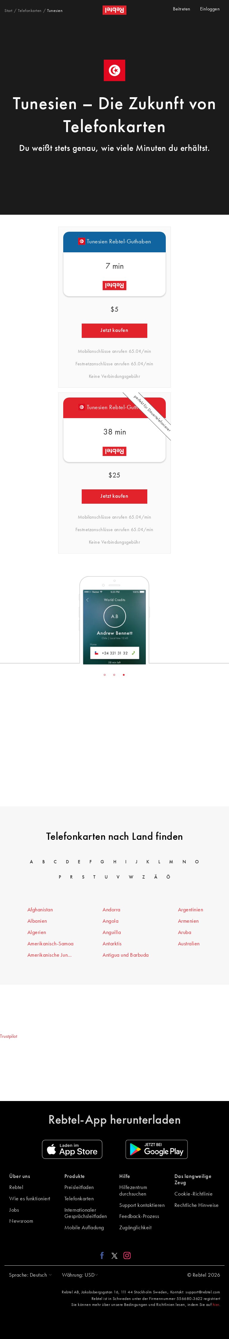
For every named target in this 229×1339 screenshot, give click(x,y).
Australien (189, 944)
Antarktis (112, 944)
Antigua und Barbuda (126, 955)
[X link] (114, 1255)
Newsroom (21, 1221)
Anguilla (112, 932)
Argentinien (190, 910)
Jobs (14, 1210)
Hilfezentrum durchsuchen (133, 1191)
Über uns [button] (19, 1176)
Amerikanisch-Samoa (50, 944)
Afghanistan (40, 910)
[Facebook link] (103, 1255)
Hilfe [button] (124, 1176)
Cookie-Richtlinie (193, 1194)
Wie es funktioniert (29, 1199)
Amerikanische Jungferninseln (50, 955)
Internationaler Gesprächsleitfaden (85, 1213)
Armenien (188, 921)
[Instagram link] (125, 1255)
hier (216, 1305)
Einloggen (210, 9)
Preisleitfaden (79, 1187)
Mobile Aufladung (84, 1227)
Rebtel (16, 1187)
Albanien (37, 921)
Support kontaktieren (142, 1205)
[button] (29, 1275)
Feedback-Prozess (139, 1216)
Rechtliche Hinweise (196, 1205)
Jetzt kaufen (114, 330)
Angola (110, 921)
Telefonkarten (79, 1199)
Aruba (184, 932)
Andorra (111, 910)
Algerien (36, 932)
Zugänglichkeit (135, 1227)
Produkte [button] (74, 1176)
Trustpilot (8, 1036)
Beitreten (182, 9)
